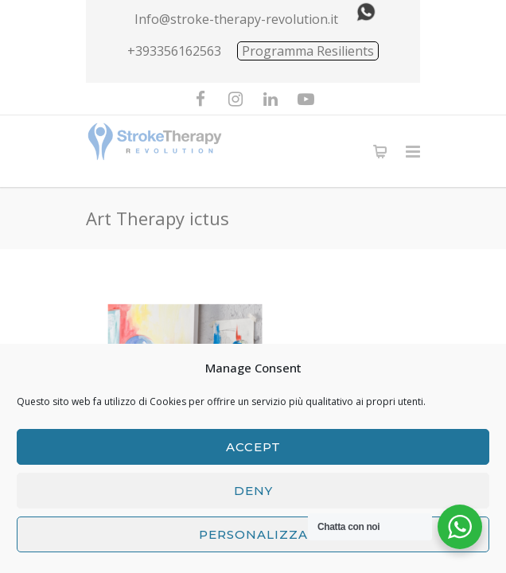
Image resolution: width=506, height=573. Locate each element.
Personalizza (253, 534)
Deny (253, 490)
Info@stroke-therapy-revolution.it (236, 19)
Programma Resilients (308, 51)
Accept (253, 446)
